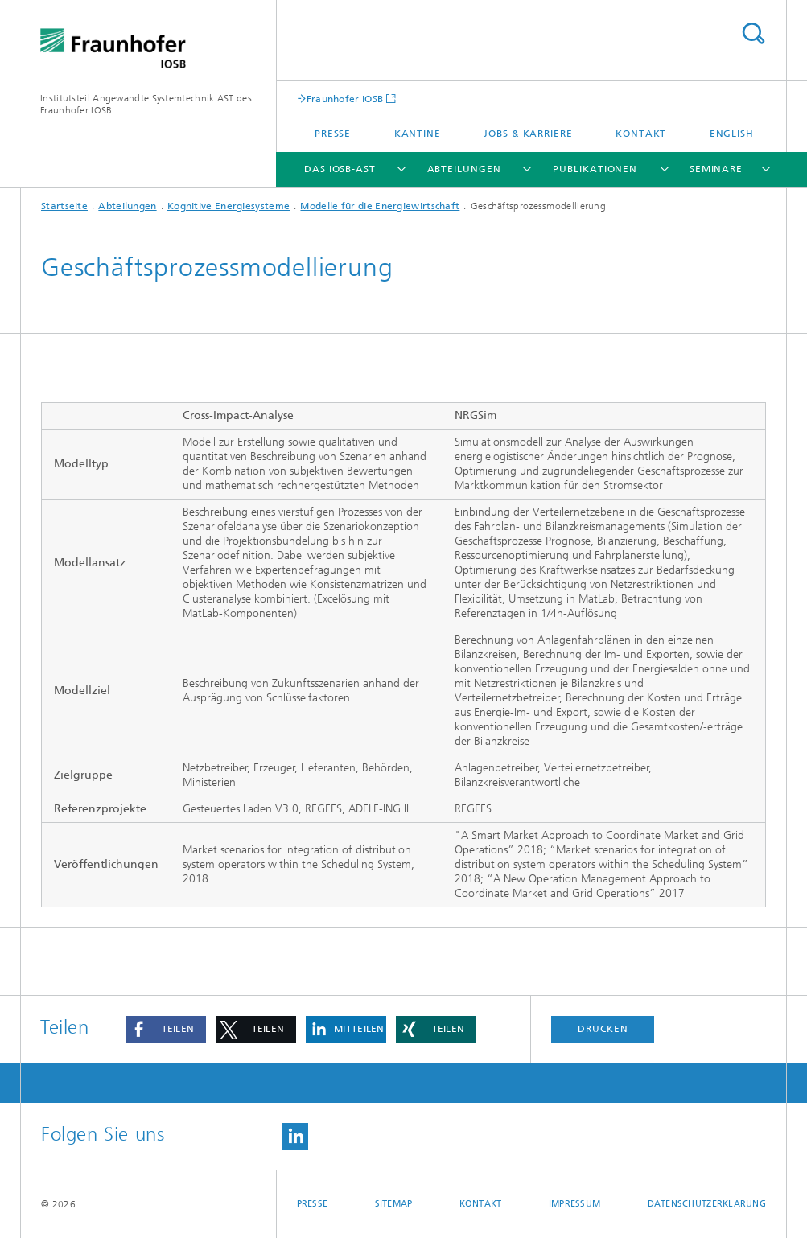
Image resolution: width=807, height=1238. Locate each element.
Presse (333, 133)
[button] (166, 1029)
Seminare (716, 169)
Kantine (417, 133)
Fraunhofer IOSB (345, 98)
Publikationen (595, 169)
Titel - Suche (753, 33)
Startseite (64, 206)
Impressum (574, 1204)
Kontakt (641, 133)
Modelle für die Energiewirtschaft (379, 206)
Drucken (603, 1028)
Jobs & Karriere (528, 133)
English (732, 133)
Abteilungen (464, 169)
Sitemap (394, 1204)
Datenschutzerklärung (707, 1204)
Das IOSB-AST (340, 169)
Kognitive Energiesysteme (228, 206)
